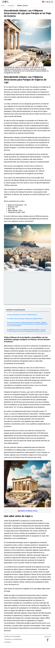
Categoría (11, 5)
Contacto (7, 642)
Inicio (3, 5)
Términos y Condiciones (13, 639)
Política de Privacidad (12, 636)
